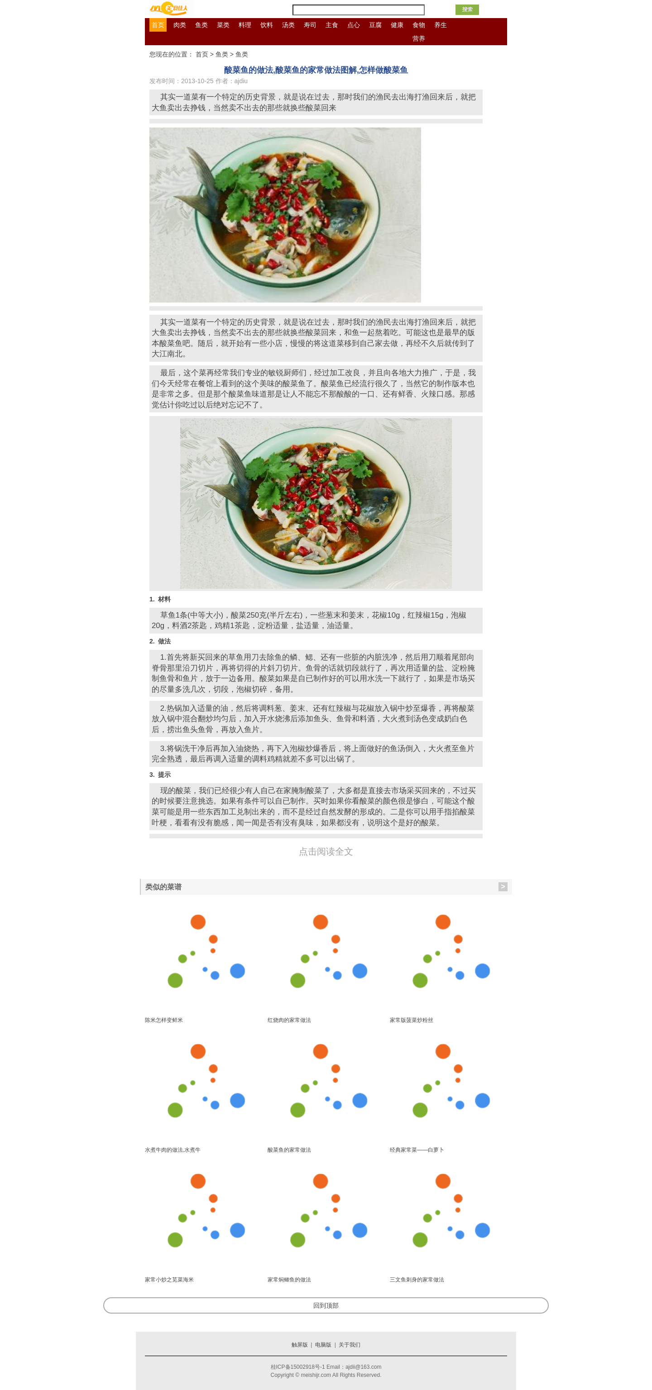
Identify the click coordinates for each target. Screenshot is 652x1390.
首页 (158, 24)
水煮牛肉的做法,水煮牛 (173, 1150)
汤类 (288, 24)
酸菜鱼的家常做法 (289, 1150)
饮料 (266, 24)
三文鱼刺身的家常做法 (417, 1280)
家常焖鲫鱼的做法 (289, 1280)
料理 (245, 24)
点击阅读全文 (326, 851)
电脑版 (323, 1345)
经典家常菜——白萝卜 (417, 1150)
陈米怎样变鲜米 (164, 1020)
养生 (440, 24)
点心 (353, 24)
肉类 (179, 24)
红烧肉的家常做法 (289, 1020)
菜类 (223, 24)
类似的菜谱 (326, 886)
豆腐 (375, 24)
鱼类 (201, 24)
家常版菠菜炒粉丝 (411, 1020)
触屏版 (300, 1345)
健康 (397, 24)
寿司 (310, 24)
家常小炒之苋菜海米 (169, 1280)
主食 (332, 24)
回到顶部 (326, 1305)
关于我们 (349, 1345)
